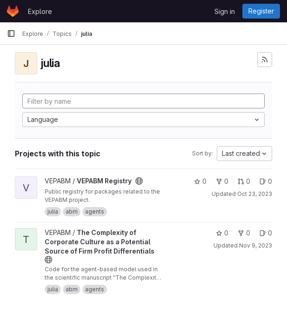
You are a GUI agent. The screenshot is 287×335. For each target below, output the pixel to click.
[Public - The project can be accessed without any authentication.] (139, 181)
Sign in (224, 11)
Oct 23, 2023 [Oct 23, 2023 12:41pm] (254, 193)
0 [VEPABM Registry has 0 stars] (200, 181)
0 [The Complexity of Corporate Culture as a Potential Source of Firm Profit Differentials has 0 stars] (222, 233)
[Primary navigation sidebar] (11, 33)
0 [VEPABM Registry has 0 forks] (222, 181)
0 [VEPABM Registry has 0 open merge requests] (244, 181)
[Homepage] (12, 11)
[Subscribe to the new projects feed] (264, 59)
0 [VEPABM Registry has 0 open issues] (266, 181)
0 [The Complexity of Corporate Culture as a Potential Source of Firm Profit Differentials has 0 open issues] (266, 233)
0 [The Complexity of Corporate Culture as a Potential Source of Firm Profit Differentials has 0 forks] (244, 233)
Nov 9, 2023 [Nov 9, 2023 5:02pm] (255, 245)
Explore (40, 11)
